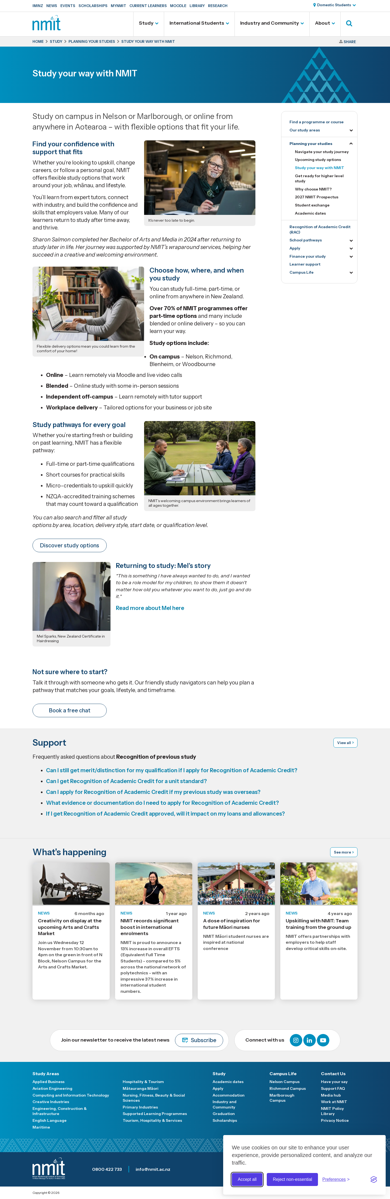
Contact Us (333, 1073)
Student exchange (312, 205)
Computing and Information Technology (70, 1095)
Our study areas (305, 130)
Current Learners (148, 6)
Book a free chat (69, 710)
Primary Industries (140, 1107)
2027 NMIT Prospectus (316, 197)
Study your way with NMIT (319, 167)
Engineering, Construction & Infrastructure (59, 1111)
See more (342, 852)
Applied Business (48, 1081)
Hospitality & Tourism (143, 1081)
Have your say (334, 1081)
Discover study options (69, 545)
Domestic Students (334, 5)
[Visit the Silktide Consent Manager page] (373, 1179)
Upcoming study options (318, 159)
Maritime (41, 1127)
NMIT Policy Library (332, 1111)
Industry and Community (269, 23)
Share (350, 42)
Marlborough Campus (281, 1098)
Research (217, 6)
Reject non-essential (292, 1179)
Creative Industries (50, 1101)
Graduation (224, 1113)
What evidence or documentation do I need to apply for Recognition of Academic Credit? (162, 803)
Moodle (178, 6)
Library (197, 6)
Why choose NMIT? (313, 189)
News (51, 6)
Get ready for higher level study (319, 178)
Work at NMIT (334, 1101)
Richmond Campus (287, 1088)
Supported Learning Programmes (155, 1113)
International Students (197, 23)
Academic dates (310, 213)
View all (344, 743)
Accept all (247, 1179)
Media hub (331, 1095)
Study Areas (45, 1073)
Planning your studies (311, 143)
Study (146, 23)
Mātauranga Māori (140, 1088)
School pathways (306, 240)
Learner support (305, 264)
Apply (295, 248)
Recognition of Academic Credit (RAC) (320, 229)
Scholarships (93, 6)
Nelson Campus (284, 1081)
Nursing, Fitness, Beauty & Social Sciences (154, 1098)
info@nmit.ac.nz (153, 1169)
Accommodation (229, 1095)
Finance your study (308, 256)
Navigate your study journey (322, 151)
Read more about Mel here (150, 608)
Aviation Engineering (52, 1088)
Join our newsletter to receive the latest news (142, 1040)
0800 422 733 (107, 1169)
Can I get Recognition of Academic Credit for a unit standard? (126, 781)
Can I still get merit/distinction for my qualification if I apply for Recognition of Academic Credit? (171, 770)
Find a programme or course (317, 121)
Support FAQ (333, 1088)
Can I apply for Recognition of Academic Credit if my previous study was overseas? (153, 792)
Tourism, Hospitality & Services (152, 1120)
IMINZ (37, 6)
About (322, 23)
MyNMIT (118, 6)
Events (67, 6)
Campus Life (302, 272)
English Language (49, 1120)
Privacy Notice (335, 1120)
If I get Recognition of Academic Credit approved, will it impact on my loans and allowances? (165, 813)
